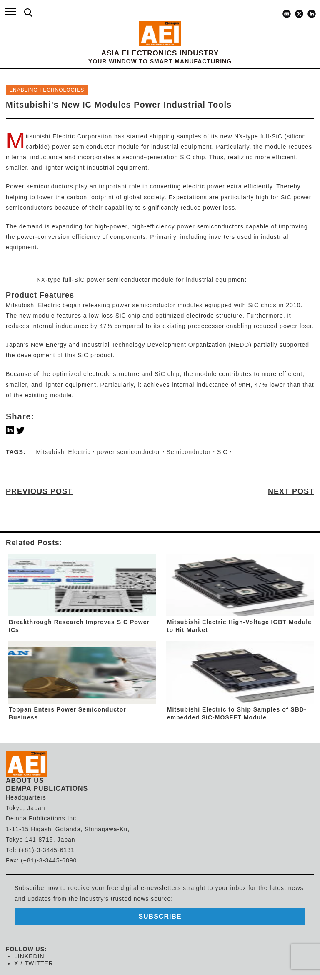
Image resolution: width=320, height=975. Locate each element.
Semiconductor (189, 452)
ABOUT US (25, 780)
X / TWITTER (33, 963)
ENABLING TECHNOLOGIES (46, 90)
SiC (185, 157)
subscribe (159, 916)
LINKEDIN (29, 956)
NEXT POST (291, 491)
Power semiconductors (39, 186)
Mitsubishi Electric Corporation (69, 136)
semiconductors (29, 207)
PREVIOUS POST (39, 491)
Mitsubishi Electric (33, 305)
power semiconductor (128, 452)
